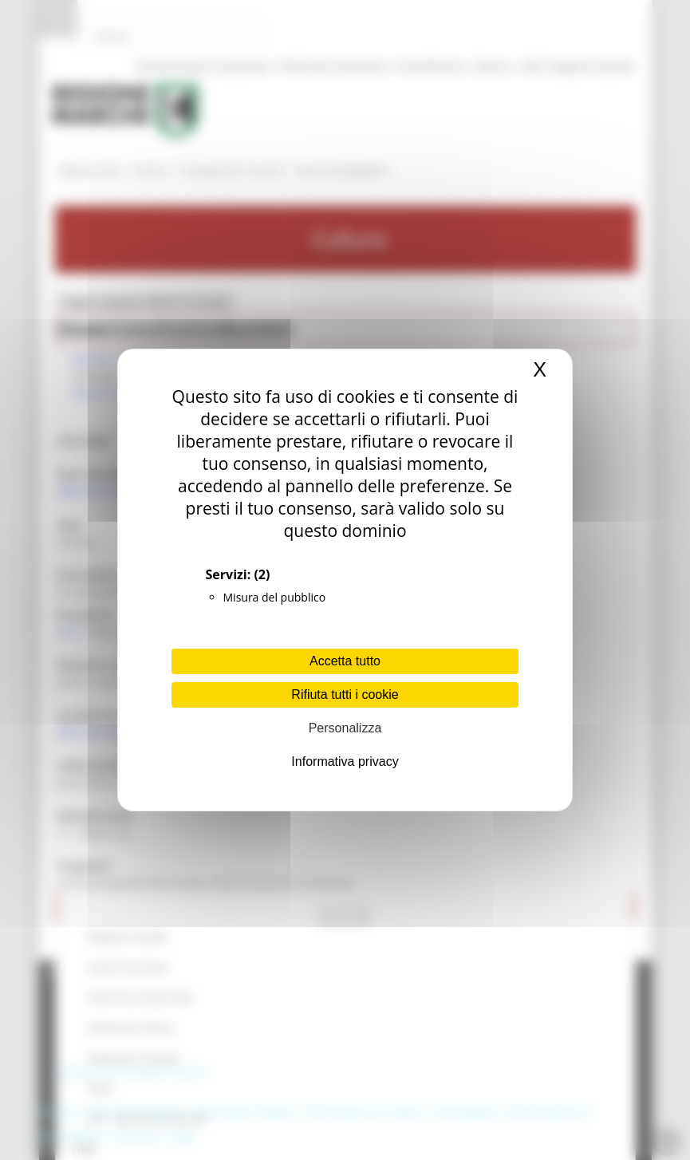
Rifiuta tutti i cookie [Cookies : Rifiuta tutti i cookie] (344, 694)
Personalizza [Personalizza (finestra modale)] (345, 728)
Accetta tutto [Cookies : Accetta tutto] (345, 661)
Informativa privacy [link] (344, 761)
